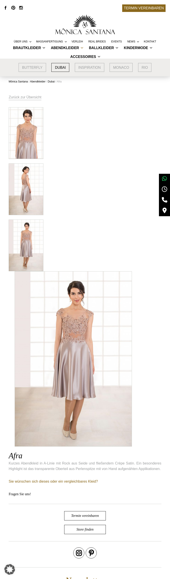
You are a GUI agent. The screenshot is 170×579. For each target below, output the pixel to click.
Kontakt (150, 41)
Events (116, 41)
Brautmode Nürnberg (45, 540)
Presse (80, 554)
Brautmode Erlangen (45, 547)
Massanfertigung (49, 41)
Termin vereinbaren (144, 8)
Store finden (84, 363)
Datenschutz (136, 547)
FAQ (78, 547)
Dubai (60, 67)
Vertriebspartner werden (94, 540)
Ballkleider (101, 48)
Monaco (121, 67)
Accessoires (83, 57)
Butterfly (32, 67)
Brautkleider (27, 48)
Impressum (135, 540)
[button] (9, 569)
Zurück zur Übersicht (25, 97)
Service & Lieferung (90, 534)
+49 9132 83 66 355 (123, 572)
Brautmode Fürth (42, 554)
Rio (145, 67)
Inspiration (89, 67)
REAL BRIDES (97, 41)
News (131, 41)
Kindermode (136, 48)
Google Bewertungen (45, 534)
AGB (130, 534)
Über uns (20, 41)
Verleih (77, 41)
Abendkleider (65, 48)
